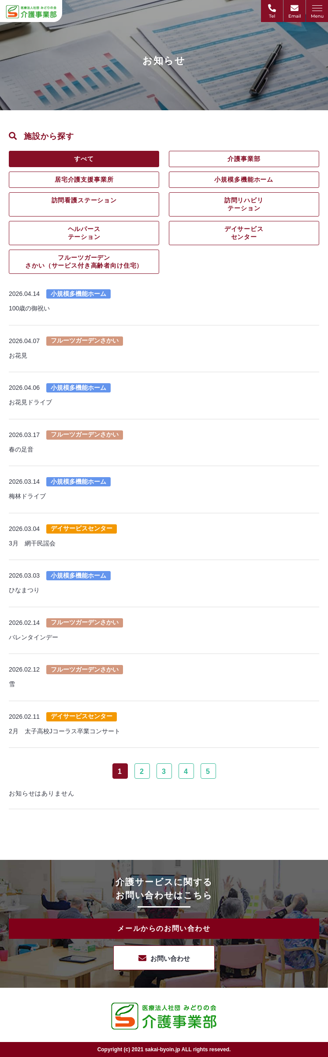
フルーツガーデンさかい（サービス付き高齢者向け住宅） (84, 261)
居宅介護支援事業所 (84, 179)
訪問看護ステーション (84, 200)
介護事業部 (243, 158)
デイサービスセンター (244, 232)
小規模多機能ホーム (243, 179)
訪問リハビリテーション (244, 204)
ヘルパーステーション (84, 232)
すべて (84, 158)
